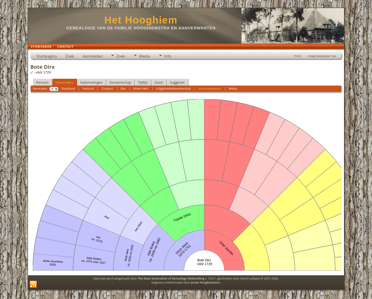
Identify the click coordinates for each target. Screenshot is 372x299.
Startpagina (47, 56)
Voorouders (64, 82)
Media (144, 56)
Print (297, 56)
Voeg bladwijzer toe (322, 56)
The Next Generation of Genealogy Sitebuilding (171, 278)
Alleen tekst (141, 89)
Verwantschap (120, 82)
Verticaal (88, 89)
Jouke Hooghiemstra (205, 283)
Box (123, 89)
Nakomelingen (91, 82)
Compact (107, 89)
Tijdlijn (143, 82)
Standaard (68, 89)
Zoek (69, 56)
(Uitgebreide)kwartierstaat (173, 89)
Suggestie (177, 82)
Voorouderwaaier (209, 89)
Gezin (158, 82)
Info (167, 56)
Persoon (42, 82)
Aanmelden (93, 56)
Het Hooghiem (141, 20)
